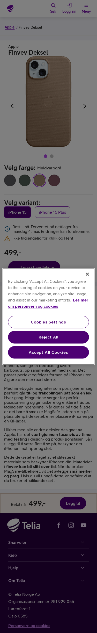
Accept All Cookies (48, 352)
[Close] (87, 274)
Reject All (48, 337)
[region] (48, 316)
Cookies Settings (48, 322)
